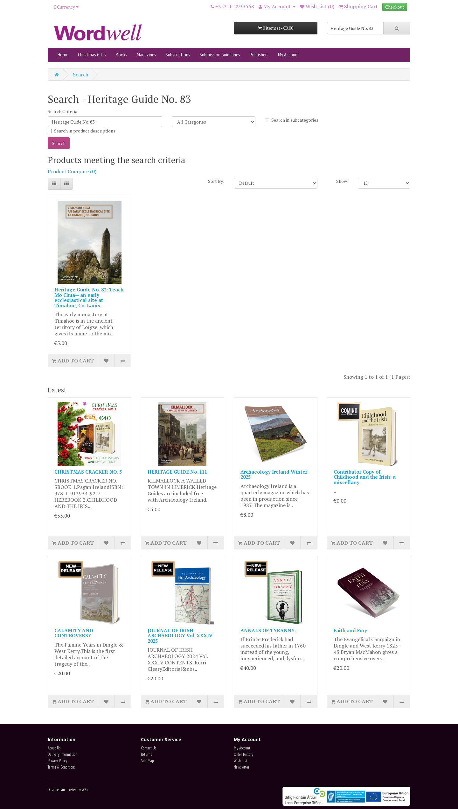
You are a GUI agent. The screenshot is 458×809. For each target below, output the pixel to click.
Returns (146, 754)
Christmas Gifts (92, 54)
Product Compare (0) (72, 171)
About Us (54, 748)
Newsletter (241, 767)
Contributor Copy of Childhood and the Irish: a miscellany (365, 477)
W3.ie (85, 789)
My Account (288, 54)
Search (80, 74)
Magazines (146, 54)
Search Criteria (62, 111)
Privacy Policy (57, 760)
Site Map (147, 760)
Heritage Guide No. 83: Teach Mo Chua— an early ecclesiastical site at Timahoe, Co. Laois (88, 297)
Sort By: (216, 181)
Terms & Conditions (61, 767)
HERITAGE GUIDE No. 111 (177, 472)
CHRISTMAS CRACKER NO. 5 (88, 472)
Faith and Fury (350, 630)
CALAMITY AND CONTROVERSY (73, 633)
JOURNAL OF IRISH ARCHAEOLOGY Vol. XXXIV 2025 (180, 635)
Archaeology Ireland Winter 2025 (273, 474)
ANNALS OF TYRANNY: (268, 630)
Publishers (259, 54)
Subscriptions (178, 54)
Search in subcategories (291, 120)
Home (63, 54)
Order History (243, 754)
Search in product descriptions (81, 131)
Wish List (240, 760)
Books (121, 54)
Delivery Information (62, 754)
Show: (342, 181)
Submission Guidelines (220, 54)
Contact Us (148, 748)
